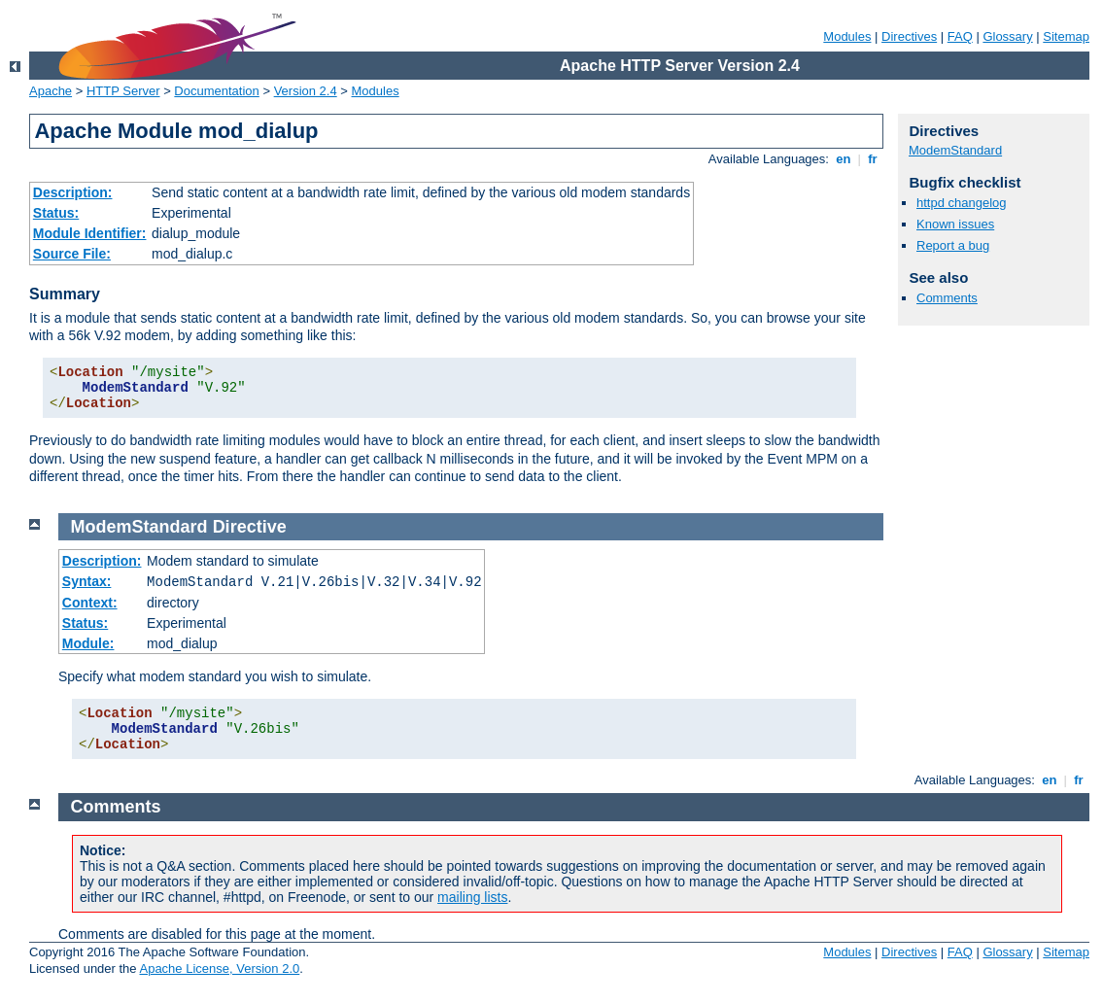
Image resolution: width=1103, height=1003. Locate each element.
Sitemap (1066, 36)
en (843, 159)
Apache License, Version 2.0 (219, 968)
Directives (909, 36)
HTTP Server (123, 91)
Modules (847, 36)
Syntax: (87, 581)
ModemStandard (955, 150)
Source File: (72, 253)
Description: (73, 192)
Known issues (955, 224)
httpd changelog (961, 202)
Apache (50, 91)
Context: (90, 602)
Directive (250, 526)
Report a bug (952, 245)
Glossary (1007, 36)
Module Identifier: (90, 233)
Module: (88, 643)
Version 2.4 (305, 91)
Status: (56, 213)
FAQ (960, 36)
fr (873, 159)
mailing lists (472, 897)
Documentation (216, 91)
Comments (947, 298)
